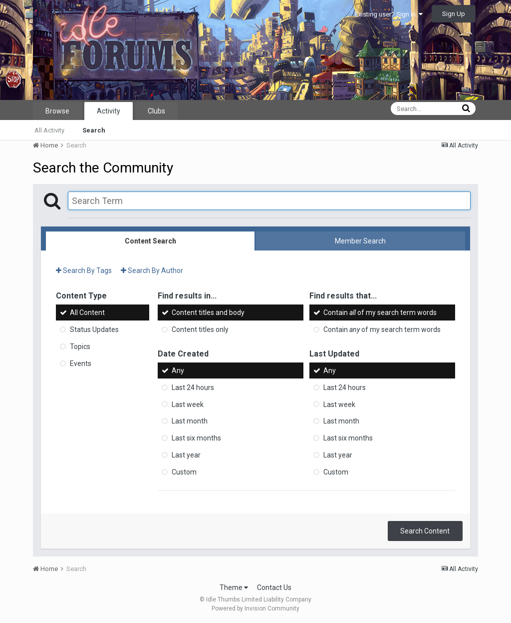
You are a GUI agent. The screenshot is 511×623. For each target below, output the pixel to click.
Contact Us (274, 588)
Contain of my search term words (380, 312)
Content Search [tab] (150, 241)
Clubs (156, 111)
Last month (190, 421)
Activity (108, 111)
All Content (87, 312)
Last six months (196, 438)
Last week (188, 404)
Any (178, 370)
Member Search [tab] (360, 241)
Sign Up (453, 14)
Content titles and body (208, 312)
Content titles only (200, 330)
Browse (57, 111)
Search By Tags (84, 270)
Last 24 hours (193, 388)
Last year (186, 455)
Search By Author (152, 270)
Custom (184, 472)
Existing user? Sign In (389, 14)
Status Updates (94, 330)
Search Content (425, 531)
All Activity (49, 130)
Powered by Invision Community (255, 608)
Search (93, 130)
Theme (234, 588)
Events (80, 364)
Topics (80, 346)
